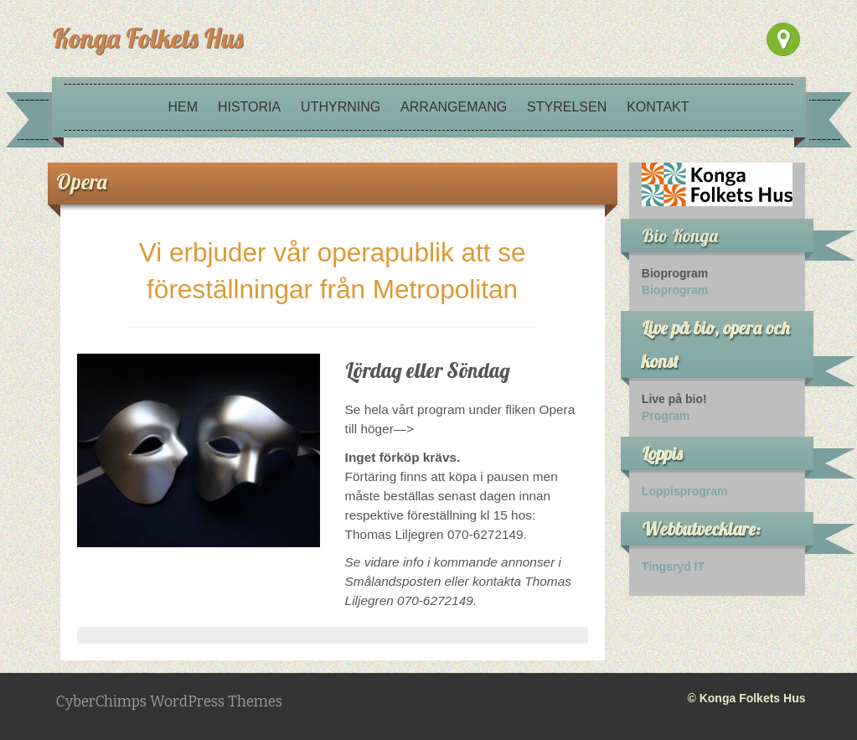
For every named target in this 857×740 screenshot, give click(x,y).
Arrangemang (453, 107)
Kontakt (658, 107)
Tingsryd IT (673, 566)
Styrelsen (567, 107)
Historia (249, 107)
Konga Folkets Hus (147, 37)
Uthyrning (340, 107)
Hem (183, 107)
